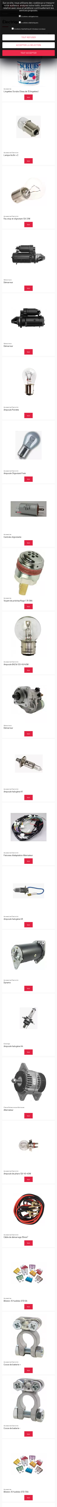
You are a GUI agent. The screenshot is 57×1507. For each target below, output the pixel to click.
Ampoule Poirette (11, 409)
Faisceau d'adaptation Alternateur (18, 855)
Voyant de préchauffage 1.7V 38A (18, 600)
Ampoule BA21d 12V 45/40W (16, 664)
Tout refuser (28, 37)
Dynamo (7, 982)
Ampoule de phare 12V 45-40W (17, 1173)
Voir (28, 97)
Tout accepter (28, 53)
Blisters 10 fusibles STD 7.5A (16, 1491)
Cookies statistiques (29, 22)
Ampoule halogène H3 (13, 919)
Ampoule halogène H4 (13, 1046)
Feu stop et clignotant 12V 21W (17, 218)
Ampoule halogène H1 (13, 791)
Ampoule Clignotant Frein (15, 473)
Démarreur (8, 282)
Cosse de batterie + (12, 1364)
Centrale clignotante (12, 537)
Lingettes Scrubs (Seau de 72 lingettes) (21, 91)
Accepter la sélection (28, 45)
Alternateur (8, 1110)
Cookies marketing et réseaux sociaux (29, 29)
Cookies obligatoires (29, 16)
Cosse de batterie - (12, 1428)
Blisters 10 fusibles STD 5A (15, 1300)
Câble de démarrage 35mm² (16, 1237)
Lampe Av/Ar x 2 (11, 155)
